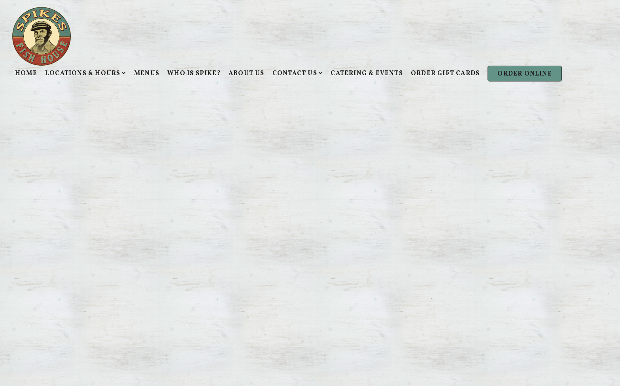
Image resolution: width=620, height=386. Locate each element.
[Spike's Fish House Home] (41, 36)
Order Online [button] (524, 74)
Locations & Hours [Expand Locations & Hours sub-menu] (86, 73)
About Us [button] (247, 73)
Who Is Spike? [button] (194, 73)
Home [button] (26, 73)
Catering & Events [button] (367, 73)
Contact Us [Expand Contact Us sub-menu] (297, 73)
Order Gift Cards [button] (445, 73)
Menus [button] (146, 73)
